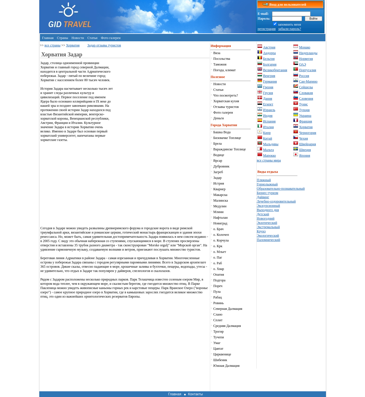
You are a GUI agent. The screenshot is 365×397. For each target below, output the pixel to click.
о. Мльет (219, 252)
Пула (216, 292)
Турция (304, 110)
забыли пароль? (289, 29)
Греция (268, 87)
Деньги (218, 118)
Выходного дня (268, 210)
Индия (268, 116)
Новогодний (266, 218)
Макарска (220, 195)
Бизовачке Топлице (227, 138)
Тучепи (218, 337)
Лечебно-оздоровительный (276, 201)
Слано (217, 314)
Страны (62, 38)
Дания (267, 99)
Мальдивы (271, 144)
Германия (270, 81)
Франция (305, 121)
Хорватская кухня (226, 101)
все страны (52, 45)
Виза (216, 53)
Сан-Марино (308, 81)
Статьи (92, 38)
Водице (218, 155)
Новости (78, 38)
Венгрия (269, 76)
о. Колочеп (221, 235)
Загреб (218, 172)
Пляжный (264, 180)
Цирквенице (222, 354)
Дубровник (221, 166)
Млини (218, 212)
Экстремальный (268, 227)
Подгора (219, 280)
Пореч (217, 286)
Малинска (220, 200)
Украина (305, 116)
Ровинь (218, 303)
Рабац (217, 297)
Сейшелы (306, 87)
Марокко (269, 155)
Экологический (268, 236)
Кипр (267, 133)
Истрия (218, 183)
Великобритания (275, 70)
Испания (269, 121)
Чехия (303, 138)
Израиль (269, 110)
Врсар (217, 161)
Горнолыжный (267, 184)
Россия (304, 76)
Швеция (305, 150)
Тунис (303, 104)
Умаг (216, 343)
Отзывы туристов (226, 107)
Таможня (219, 64)
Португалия (307, 70)
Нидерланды (308, 53)
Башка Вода (222, 132)
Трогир (218, 331)
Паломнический (268, 240)
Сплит (217, 320)
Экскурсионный (268, 206)
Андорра (269, 53)
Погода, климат (224, 70)
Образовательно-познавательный (281, 189)
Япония (304, 155)
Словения (306, 99)
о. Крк (217, 246)
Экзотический (267, 223)
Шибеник (220, 360)
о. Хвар (218, 269)
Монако (304, 47)
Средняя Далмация (227, 326)
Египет (268, 104)
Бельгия (269, 59)
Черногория (307, 133)
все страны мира (269, 160)
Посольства (221, 59)
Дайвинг (263, 197)
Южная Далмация (226, 366)
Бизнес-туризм (267, 193)
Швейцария (307, 144)
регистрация (267, 29)
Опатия (218, 275)
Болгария (270, 64)
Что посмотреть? (225, 95)
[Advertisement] (162, 101)
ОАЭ (302, 64)
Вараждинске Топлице (229, 149)
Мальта (268, 150)
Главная (48, 38)
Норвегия (306, 59)
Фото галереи (111, 38)
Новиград (220, 223)
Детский (263, 214)
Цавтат (218, 349)
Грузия (268, 93)
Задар (217, 178)
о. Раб (217, 263)
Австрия (269, 47)
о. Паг (217, 257)
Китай (267, 138)
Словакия (306, 93)
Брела (217, 144)
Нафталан (220, 218)
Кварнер (219, 189)
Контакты (195, 394)
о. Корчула (221, 240)
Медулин (219, 206)
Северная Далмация (227, 309)
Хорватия (73, 45)
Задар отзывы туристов (104, 45)
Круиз (261, 231)
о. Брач (218, 229)
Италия (268, 127)
